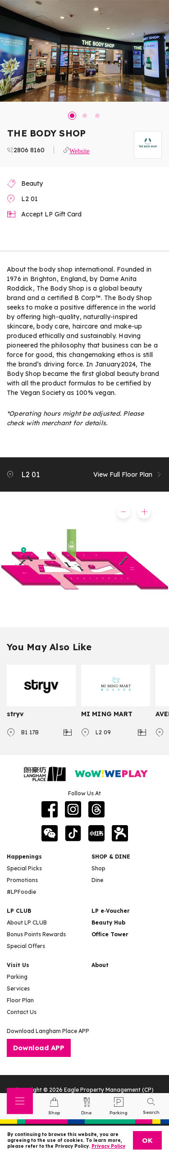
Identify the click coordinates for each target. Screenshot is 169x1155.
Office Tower (109, 934)
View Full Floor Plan (127, 474)
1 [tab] (72, 115)
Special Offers (26, 946)
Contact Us (22, 1012)
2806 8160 (29, 150)
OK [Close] (147, 1140)
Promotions (22, 880)
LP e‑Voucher (110, 910)
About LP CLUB (27, 922)
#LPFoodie (21, 891)
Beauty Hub (108, 922)
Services (18, 988)
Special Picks (24, 868)
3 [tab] (97, 115)
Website (79, 150)
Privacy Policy (108, 1146)
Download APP (38, 1047)
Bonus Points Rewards (36, 934)
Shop (98, 868)
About (100, 965)
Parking (17, 976)
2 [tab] (84, 115)
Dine (97, 880)
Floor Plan (20, 1000)
